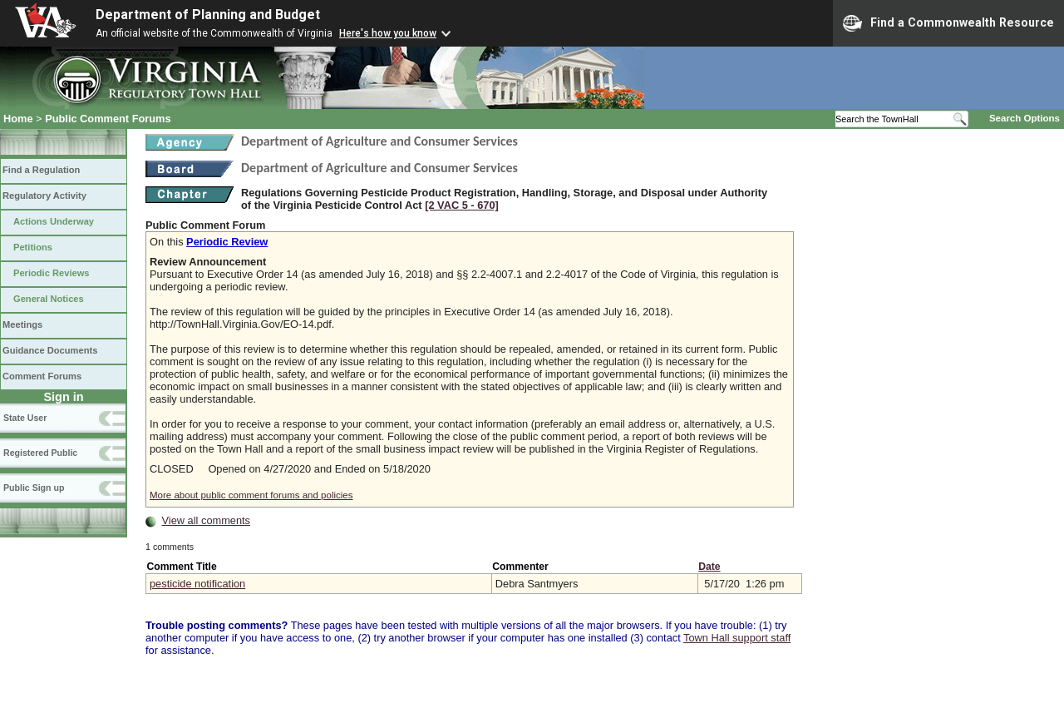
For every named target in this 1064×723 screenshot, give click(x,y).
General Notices (48, 299)
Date (709, 566)
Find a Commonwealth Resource (948, 23)
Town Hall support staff (737, 637)
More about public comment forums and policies (251, 495)
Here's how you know (387, 33)
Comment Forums (41, 376)
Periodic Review (227, 241)
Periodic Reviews (51, 273)
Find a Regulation (41, 170)
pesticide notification (197, 583)
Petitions (32, 247)
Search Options (1024, 118)
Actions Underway (53, 221)
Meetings (22, 324)
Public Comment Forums (107, 118)
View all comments (206, 520)
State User (25, 418)
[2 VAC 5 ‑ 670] (462, 205)
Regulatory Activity (44, 196)
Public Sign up (33, 488)
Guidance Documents (49, 350)
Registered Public (40, 453)
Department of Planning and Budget (208, 14)
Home (18, 118)
